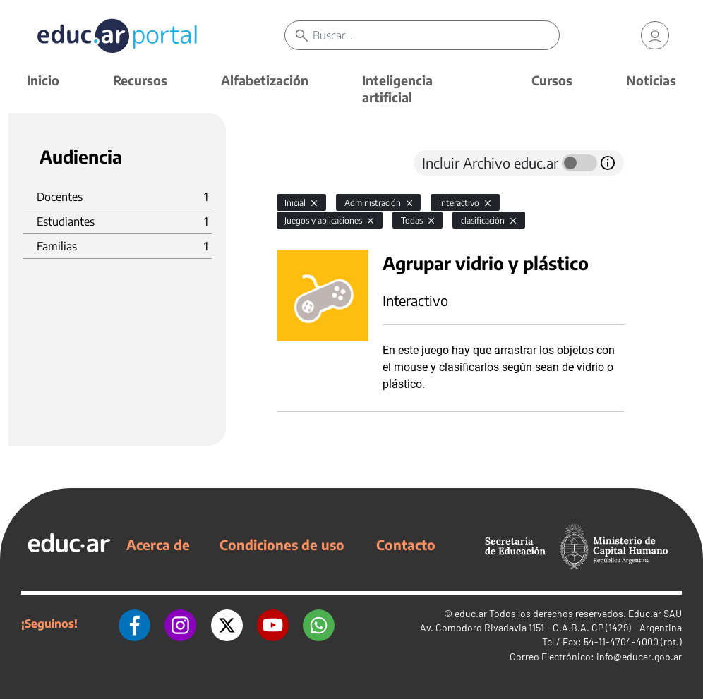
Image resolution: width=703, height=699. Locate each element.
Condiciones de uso (282, 544)
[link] (655, 35)
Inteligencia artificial (397, 88)
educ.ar (471, 613)
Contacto (405, 544)
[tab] (305, 163)
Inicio (43, 80)
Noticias (651, 80)
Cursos (551, 80)
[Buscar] (436, 35)
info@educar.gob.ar (639, 656)
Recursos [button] (140, 80)
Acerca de (158, 544)
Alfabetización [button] (264, 80)
